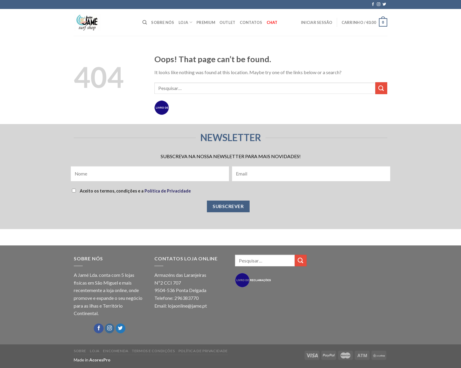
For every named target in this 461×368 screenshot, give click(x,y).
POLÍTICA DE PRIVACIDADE (203, 351)
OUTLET (227, 22)
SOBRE (80, 351)
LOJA (185, 22)
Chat (272, 22)
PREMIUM (205, 22)
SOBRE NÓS (162, 22)
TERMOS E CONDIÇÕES (153, 351)
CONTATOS (251, 22)
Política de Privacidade (168, 190)
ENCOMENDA (115, 351)
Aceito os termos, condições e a (131, 190)
